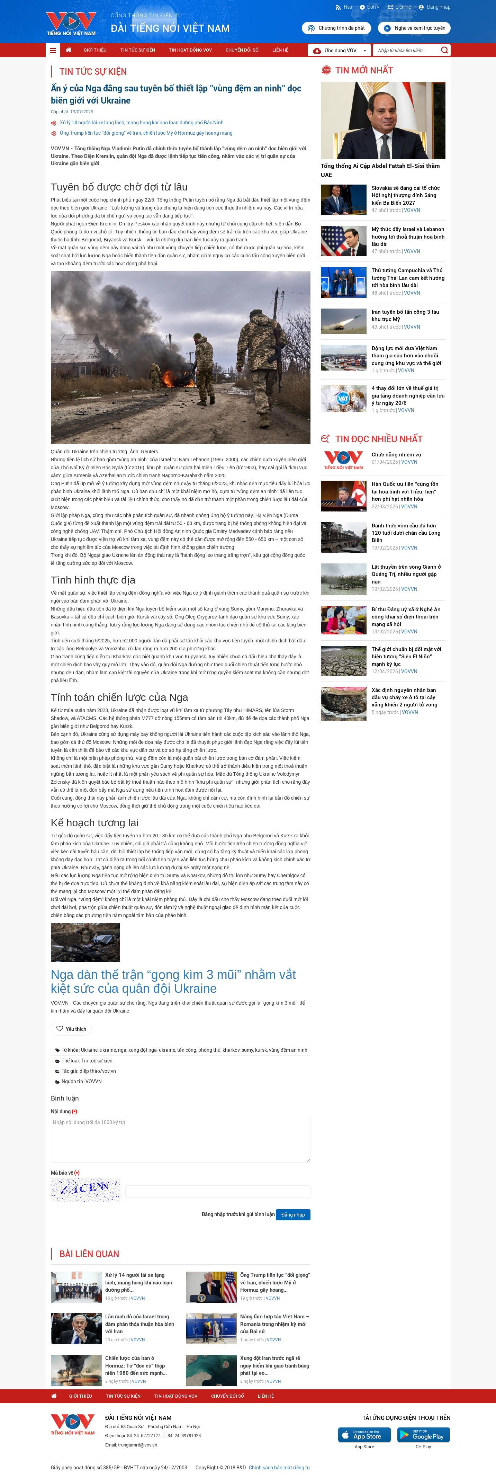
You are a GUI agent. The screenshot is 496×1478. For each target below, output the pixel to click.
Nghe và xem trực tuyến (414, 28)
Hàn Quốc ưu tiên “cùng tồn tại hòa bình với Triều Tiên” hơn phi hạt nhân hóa (405, 491)
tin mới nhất (364, 70)
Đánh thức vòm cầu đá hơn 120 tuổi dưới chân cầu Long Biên (406, 533)
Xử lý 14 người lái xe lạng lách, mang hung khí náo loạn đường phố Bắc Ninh (142, 122)
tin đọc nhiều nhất (379, 439)
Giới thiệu (95, 50)
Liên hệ (399, 7)
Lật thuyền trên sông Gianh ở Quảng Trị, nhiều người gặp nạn (406, 574)
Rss (343, 7)
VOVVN (138, 1298)
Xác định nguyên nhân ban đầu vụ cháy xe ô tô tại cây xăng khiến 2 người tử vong (405, 697)
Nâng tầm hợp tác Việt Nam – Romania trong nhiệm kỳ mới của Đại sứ (274, 1324)
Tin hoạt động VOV (190, 50)
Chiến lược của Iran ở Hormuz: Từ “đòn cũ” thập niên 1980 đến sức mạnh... (136, 1365)
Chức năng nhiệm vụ (396, 455)
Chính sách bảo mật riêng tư (279, 1467)
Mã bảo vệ (65, 1173)
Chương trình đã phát (336, 28)
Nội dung (64, 1111)
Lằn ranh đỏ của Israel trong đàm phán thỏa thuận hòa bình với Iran (139, 1324)
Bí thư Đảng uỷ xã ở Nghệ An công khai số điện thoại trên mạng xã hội (406, 616)
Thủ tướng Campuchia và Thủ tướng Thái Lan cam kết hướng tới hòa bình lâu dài (408, 277)
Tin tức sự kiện (137, 50)
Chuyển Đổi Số (242, 50)
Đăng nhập (434, 7)
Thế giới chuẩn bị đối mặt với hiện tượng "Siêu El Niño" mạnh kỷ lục (406, 656)
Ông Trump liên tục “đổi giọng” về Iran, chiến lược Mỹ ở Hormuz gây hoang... (275, 1282)
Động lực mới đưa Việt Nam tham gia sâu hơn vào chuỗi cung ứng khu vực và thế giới (406, 355)
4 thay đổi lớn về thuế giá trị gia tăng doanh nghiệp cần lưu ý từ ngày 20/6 (408, 395)
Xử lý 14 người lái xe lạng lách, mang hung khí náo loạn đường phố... (138, 1282)
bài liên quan (89, 1254)
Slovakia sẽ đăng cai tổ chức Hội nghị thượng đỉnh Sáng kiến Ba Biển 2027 (406, 195)
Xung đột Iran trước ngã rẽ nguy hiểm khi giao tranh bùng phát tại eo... (274, 1365)
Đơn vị (369, 7)
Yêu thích (76, 1029)
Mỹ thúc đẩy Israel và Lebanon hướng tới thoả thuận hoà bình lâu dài (408, 236)
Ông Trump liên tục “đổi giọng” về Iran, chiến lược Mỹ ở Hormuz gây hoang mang (146, 133)
